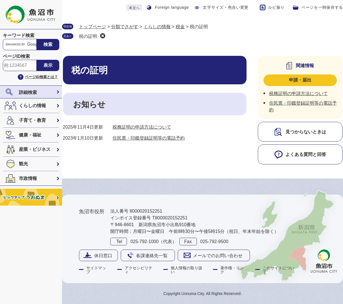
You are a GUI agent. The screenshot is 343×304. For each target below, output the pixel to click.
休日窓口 (103, 255)
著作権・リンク (232, 270)
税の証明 (88, 36)
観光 (23, 163)
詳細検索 (28, 92)
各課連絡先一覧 (152, 255)
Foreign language (172, 7)
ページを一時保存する (322, 7)
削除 (102, 36)
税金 (180, 26)
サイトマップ (96, 270)
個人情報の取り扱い (186, 270)
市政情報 (28, 178)
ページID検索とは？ (41, 77)
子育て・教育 (32, 120)
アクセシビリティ (138, 270)
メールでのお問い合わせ (218, 255)
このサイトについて (278, 270)
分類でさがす (124, 26)
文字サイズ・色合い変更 (226, 7)
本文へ (134, 8)
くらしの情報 (32, 105)
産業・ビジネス (34, 149)
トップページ (92, 26)
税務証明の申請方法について (142, 127)
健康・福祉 (30, 135)
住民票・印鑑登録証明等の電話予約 (149, 138)
